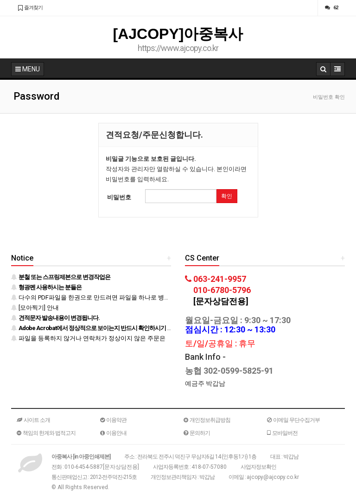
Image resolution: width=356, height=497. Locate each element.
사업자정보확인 (258, 467)
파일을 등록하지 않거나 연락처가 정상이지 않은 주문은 (88, 338)
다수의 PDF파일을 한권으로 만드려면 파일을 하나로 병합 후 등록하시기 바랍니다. (123, 297)
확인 (226, 196)
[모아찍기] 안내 (35, 307)
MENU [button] (27, 69)
